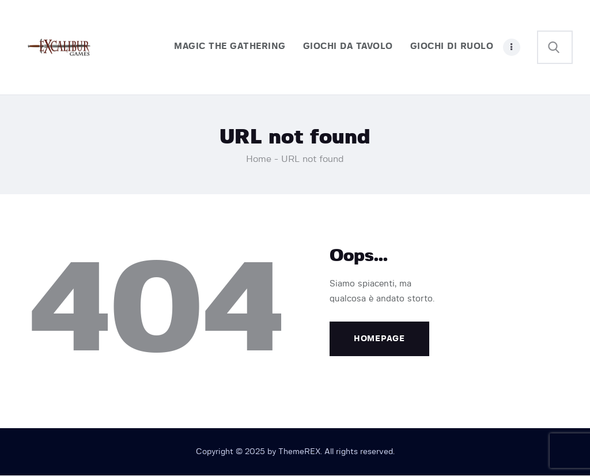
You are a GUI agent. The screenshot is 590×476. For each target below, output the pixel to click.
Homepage (379, 339)
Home (258, 159)
